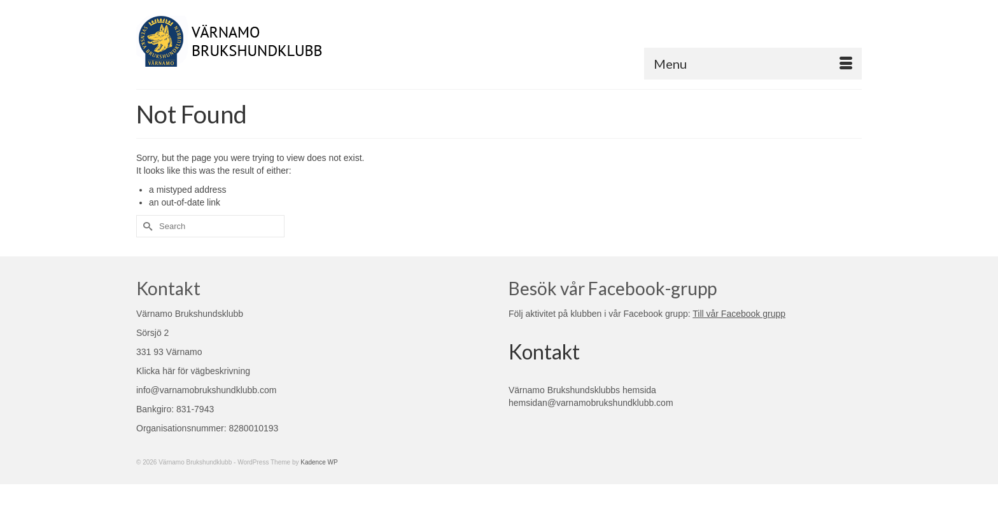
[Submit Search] (145, 226)
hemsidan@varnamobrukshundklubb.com (591, 403)
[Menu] (753, 64)
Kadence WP (318, 462)
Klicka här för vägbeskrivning (193, 371)
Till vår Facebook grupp (738, 314)
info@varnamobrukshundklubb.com (206, 390)
